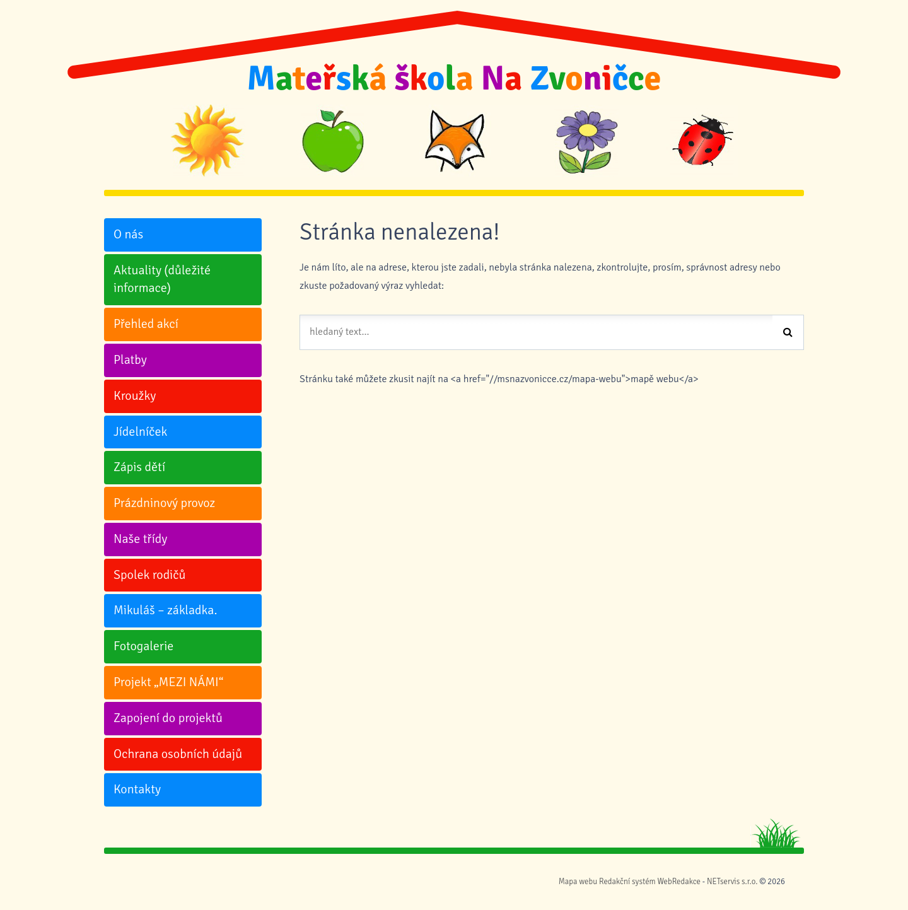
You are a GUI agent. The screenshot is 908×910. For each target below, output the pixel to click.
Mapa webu (578, 882)
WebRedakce (679, 882)
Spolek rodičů (150, 575)
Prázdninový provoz (164, 503)
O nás (128, 234)
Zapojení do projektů (168, 718)
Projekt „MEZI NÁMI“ (168, 682)
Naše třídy (140, 539)
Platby (130, 360)
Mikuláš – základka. (165, 610)
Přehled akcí (146, 324)
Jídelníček (140, 432)
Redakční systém (627, 882)
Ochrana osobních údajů (178, 754)
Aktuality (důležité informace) (162, 279)
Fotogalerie (143, 646)
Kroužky (135, 396)
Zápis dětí (139, 467)
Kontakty (137, 789)
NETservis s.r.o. (732, 882)
